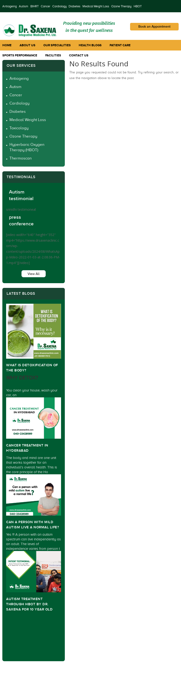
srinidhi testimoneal (21, 209)
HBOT (138, 6)
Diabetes (74, 6)
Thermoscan (20, 158)
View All (34, 274)
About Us (27, 45)
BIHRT (34, 6)
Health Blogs (90, 45)
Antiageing (9, 6)
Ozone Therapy (121, 6)
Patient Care (120, 45)
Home (7, 45)
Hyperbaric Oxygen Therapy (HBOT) (26, 147)
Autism (23, 6)
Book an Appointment (154, 27)
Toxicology (19, 128)
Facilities (53, 55)
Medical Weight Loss (95, 6)
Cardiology (59, 6)
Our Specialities (57, 45)
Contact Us (78, 55)
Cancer (45, 6)
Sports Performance (19, 55)
